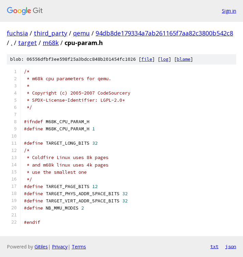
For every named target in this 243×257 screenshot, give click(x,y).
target (27, 43)
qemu (81, 33)
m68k (51, 43)
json (230, 246)
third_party (50, 33)
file (146, 59)
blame (183, 59)
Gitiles (41, 246)
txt (214, 246)
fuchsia (17, 33)
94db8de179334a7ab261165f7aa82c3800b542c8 (164, 33)
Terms (79, 246)
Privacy (60, 246)
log (164, 59)
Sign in (229, 11)
